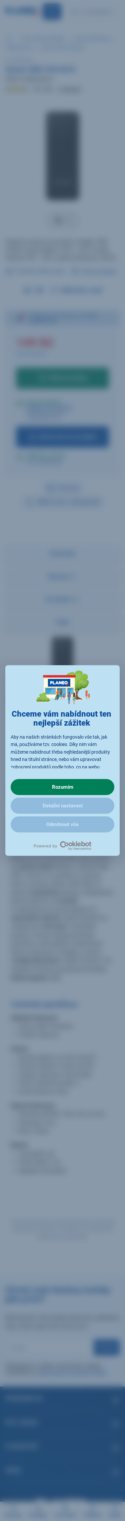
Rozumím (62, 787)
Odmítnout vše (62, 824)
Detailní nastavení (63, 806)
